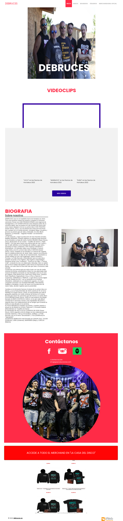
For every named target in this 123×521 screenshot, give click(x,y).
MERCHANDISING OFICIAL (108, 4)
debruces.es (18, 518)
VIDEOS (75, 4)
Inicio (69, 4)
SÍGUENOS (93, 4)
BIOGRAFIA (84, 4)
